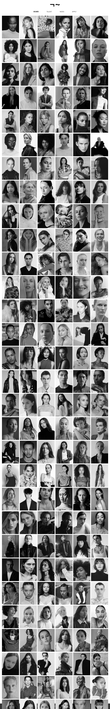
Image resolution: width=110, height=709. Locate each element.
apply (74, 12)
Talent (49, 12)
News (62, 12)
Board (36, 12)
